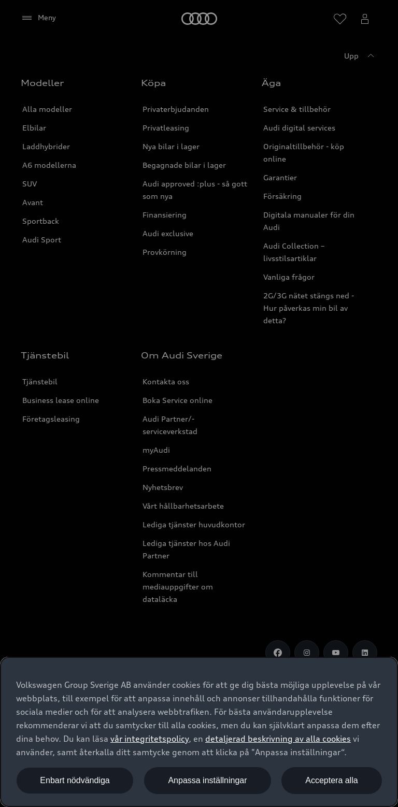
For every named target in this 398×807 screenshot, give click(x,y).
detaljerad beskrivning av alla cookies (278, 738)
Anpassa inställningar (207, 780)
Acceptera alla (331, 780)
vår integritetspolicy (149, 738)
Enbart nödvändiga (74, 780)
